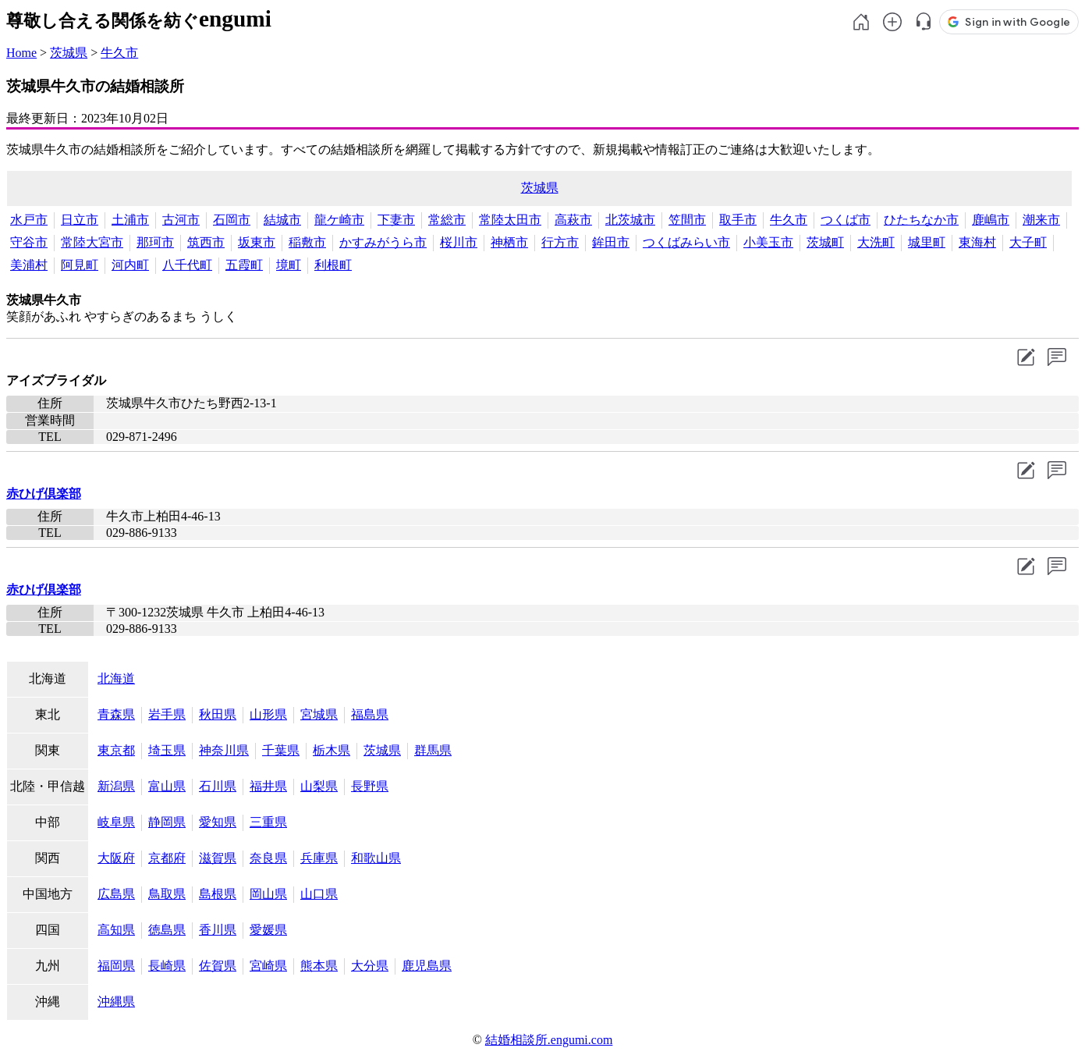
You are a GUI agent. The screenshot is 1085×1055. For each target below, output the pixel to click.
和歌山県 (376, 858)
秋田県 (217, 714)
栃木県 (331, 750)
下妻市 (396, 219)
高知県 (116, 929)
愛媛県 (268, 929)
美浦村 (29, 265)
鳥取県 (167, 893)
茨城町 (825, 242)
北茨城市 (630, 219)
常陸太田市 (510, 219)
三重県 (268, 822)
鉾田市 (610, 242)
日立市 (79, 219)
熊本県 (319, 965)
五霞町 (244, 265)
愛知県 (217, 822)
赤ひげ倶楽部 (43, 493)
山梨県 (319, 786)
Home (21, 52)
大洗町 (876, 242)
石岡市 (231, 219)
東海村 (977, 242)
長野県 (369, 786)
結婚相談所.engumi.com (549, 1039)
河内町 (130, 265)
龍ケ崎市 (339, 219)
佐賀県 (217, 965)
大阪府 (116, 858)
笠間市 (687, 219)
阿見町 (79, 265)
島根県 (217, 893)
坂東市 (256, 242)
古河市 (181, 219)
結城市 (282, 219)
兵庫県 (319, 858)
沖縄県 (116, 1001)
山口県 (319, 893)
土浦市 (130, 219)
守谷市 (29, 242)
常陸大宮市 (92, 242)
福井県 (268, 786)
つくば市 (845, 219)
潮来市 (1041, 219)
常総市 (447, 219)
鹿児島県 (427, 965)
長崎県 (167, 965)
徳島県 (167, 929)
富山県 (167, 786)
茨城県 (68, 52)
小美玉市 (768, 242)
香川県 (217, 929)
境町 (288, 265)
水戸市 (29, 219)
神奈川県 (224, 750)
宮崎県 (268, 965)
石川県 (217, 786)
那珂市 (155, 242)
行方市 (560, 242)
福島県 (369, 714)
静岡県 (167, 822)
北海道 (116, 678)
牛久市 (119, 52)
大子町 (1028, 242)
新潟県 (116, 786)
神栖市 (509, 242)
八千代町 (187, 265)
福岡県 (116, 965)
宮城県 (319, 714)
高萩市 (573, 219)
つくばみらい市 (686, 242)
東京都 (116, 750)
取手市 (738, 219)
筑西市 (206, 242)
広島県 (116, 893)
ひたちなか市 (921, 219)
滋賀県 (217, 858)
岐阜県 (116, 822)
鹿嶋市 (990, 219)
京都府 (167, 858)
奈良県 (268, 858)
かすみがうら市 (383, 242)
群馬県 (433, 750)
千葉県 (281, 750)
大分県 (369, 965)
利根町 (333, 265)
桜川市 (458, 242)
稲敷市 (307, 242)
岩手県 (167, 714)
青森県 (116, 714)
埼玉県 (167, 750)
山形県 (268, 714)
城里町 (926, 242)
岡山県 (268, 893)
